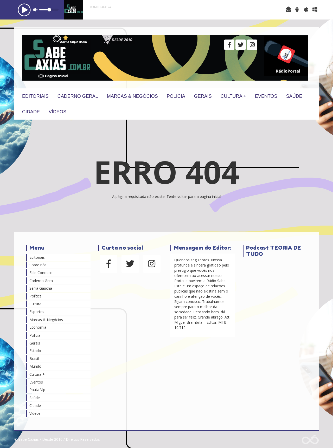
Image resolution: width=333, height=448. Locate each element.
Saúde (294, 96)
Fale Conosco (41, 272)
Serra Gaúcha (40, 288)
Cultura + (233, 96)
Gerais (203, 96)
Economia (37, 327)
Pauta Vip (37, 389)
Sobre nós (38, 264)
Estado (35, 350)
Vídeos (57, 111)
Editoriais (35, 96)
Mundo (35, 366)
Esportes (36, 311)
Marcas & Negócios (132, 96)
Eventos (266, 96)
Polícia (176, 96)
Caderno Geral (77, 96)
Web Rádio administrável (310, 439)
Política (35, 296)
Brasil (34, 358)
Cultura (35, 303)
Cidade (31, 111)
